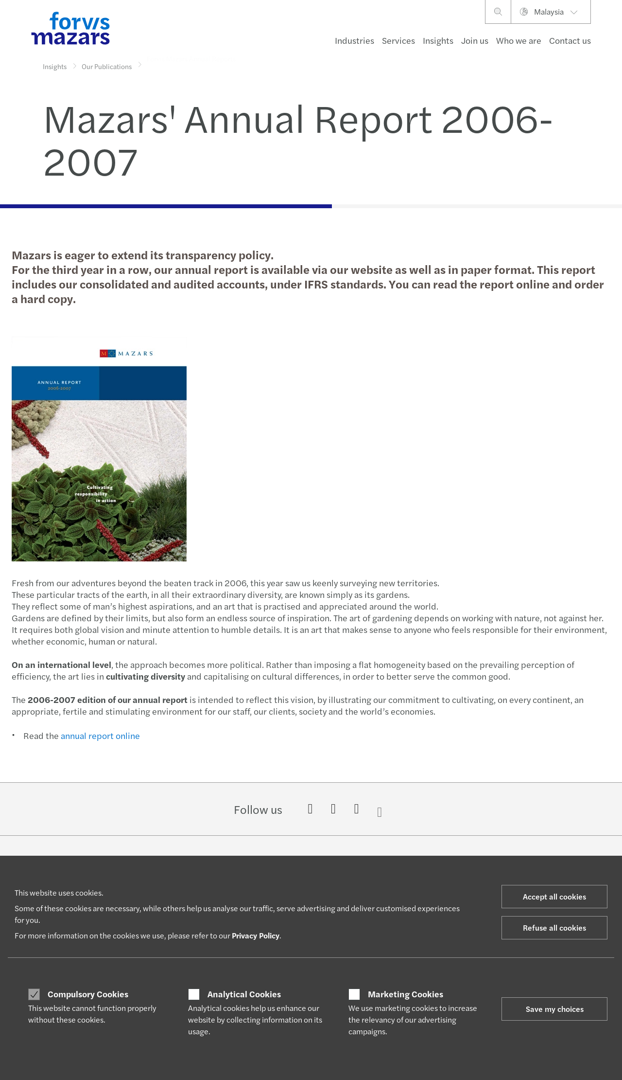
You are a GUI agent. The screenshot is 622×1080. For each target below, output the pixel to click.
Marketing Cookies (405, 994)
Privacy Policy (255, 935)
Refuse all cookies (554, 927)
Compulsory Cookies (88, 994)
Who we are (518, 40)
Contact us (570, 40)
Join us (474, 40)
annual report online (99, 735)
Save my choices (555, 1008)
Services (398, 40)
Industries (354, 40)
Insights (438, 40)
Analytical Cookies (244, 994)
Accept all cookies (554, 896)
